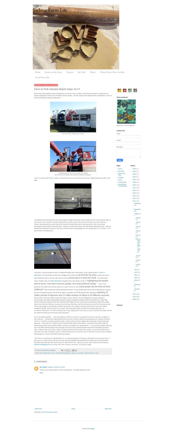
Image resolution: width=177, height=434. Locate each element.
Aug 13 (138, 235)
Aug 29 (138, 218)
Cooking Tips (122, 182)
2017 (134, 187)
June (136, 272)
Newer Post (38, 409)
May (135, 275)
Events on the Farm (53, 72)
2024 (134, 169)
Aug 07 (138, 256)
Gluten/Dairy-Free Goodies (112, 72)
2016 (134, 190)
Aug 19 (138, 226)
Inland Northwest (56, 281)
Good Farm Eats (42, 77)
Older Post (108, 409)
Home (37, 72)
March (136, 280)
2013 (134, 198)
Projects (69, 72)
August (136, 214)
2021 (134, 177)
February (137, 284)
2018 (134, 185)
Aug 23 (138, 222)
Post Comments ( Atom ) (50, 412)
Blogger (92, 428)
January (137, 289)
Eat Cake (82, 72)
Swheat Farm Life (50, 10)
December (137, 203)
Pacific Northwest (89, 353)
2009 (134, 299)
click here (49, 178)
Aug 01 (138, 264)
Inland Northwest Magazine (63, 353)
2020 (134, 179)
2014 (134, 196)
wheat (96, 353)
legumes (73, 353)
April (135, 277)
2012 (134, 201)
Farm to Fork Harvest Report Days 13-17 (138, 245)
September (137, 209)
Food (53, 353)
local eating (80, 353)
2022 (134, 174)
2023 (134, 171)
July (135, 269)
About (93, 72)
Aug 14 (138, 231)
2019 (134, 182)
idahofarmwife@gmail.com (43, 344)
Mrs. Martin (43, 367)
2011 (134, 294)
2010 (134, 297)
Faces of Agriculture (45, 353)
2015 (134, 193)
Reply (41, 373)
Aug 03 (138, 260)
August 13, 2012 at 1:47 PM (56, 367)
